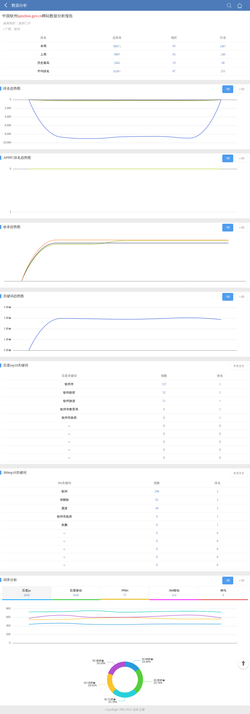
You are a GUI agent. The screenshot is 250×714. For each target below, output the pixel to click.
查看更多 (238, 366)
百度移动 (75, 593)
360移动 (173, 593)
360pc (125, 593)
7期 (228, 89)
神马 (223, 593)
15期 (241, 89)
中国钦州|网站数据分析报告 (37, 16)
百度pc (26, 593)
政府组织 (9, 23)
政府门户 (25, 23)
